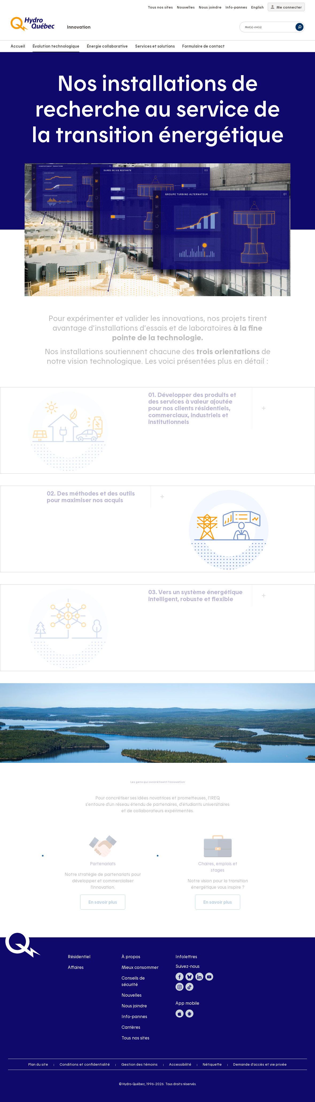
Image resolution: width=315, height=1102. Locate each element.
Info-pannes (236, 7)
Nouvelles (186, 7)
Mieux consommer (140, 967)
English (257, 7)
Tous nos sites (160, 7)
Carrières (131, 1027)
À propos (131, 956)
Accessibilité (180, 1064)
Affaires (76, 967)
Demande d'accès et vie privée (260, 1064)
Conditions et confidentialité (85, 1064)
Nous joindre (210, 7)
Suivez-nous (188, 966)
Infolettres (186, 956)
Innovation (79, 26)
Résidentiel (79, 956)
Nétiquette (212, 1064)
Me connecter (286, 7)
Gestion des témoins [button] (139, 1064)
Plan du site (38, 1064)
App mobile (187, 1003)
